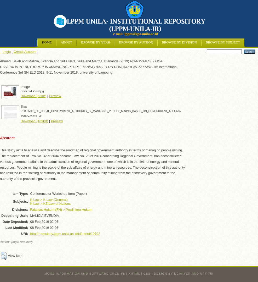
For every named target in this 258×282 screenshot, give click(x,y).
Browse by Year (95, 42)
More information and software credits (84, 273)
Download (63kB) (33, 96)
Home (47, 42)
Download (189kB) (34, 121)
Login (7, 52)
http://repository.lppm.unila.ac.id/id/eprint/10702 (65, 234)
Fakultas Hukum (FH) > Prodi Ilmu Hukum (61, 210)
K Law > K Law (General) (48, 200)
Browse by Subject (223, 42)
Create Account (25, 52)
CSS (147, 273)
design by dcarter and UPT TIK (184, 273)
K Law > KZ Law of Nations (50, 204)
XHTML (134, 273)
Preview (55, 96)
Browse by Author (136, 42)
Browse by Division (179, 42)
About (66, 42)
